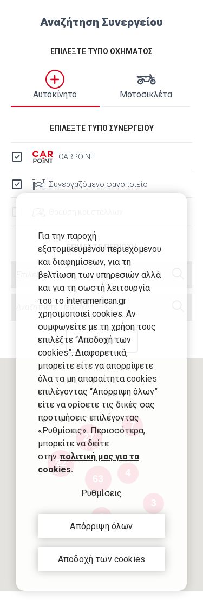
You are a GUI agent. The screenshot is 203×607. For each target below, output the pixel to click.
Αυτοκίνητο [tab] (55, 84)
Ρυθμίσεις (101, 493)
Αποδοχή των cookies (101, 559)
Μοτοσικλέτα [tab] (146, 84)
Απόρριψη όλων (101, 526)
